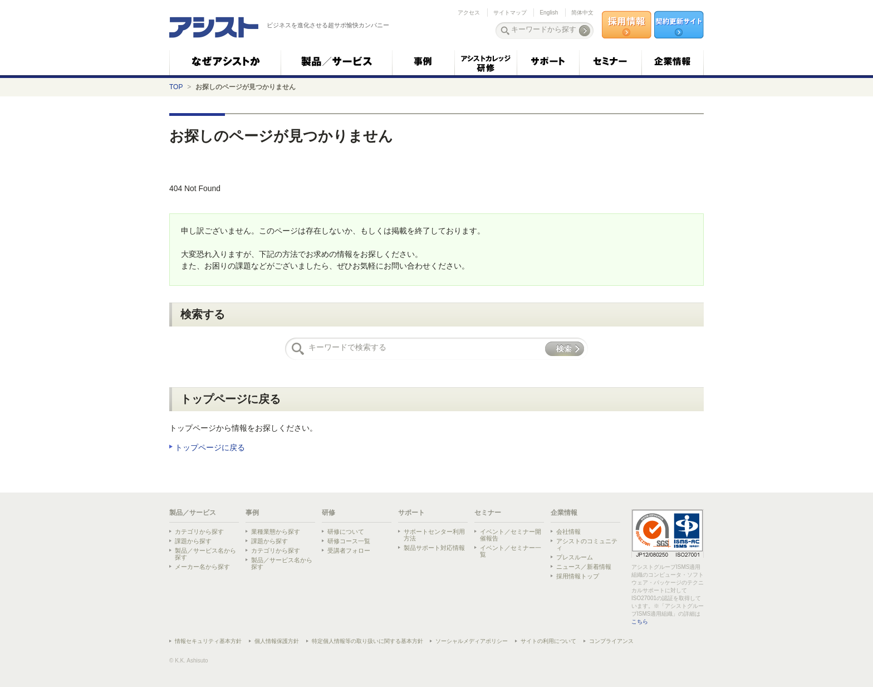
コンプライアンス (611, 641)
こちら (639, 621)
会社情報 (568, 531)
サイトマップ (510, 12)
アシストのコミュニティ (586, 544)
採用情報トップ (577, 576)
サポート (411, 513)
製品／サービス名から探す (205, 554)
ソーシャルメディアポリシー (471, 641)
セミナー (487, 513)
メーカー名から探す (202, 566)
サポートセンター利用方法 (434, 535)
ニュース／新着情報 (583, 566)
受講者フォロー (348, 550)
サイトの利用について (548, 641)
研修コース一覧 (348, 541)
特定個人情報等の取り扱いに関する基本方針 (367, 641)
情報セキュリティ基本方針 (208, 641)
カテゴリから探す (199, 531)
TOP (176, 87)
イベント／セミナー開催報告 (510, 535)
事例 (252, 513)
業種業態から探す (275, 531)
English (549, 12)
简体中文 (582, 12)
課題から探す (193, 541)
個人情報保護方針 (276, 641)
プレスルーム (574, 557)
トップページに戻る (210, 447)
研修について (345, 531)
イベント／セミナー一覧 (510, 551)
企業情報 (564, 513)
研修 (328, 513)
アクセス (469, 12)
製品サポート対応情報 (434, 547)
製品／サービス (192, 513)
